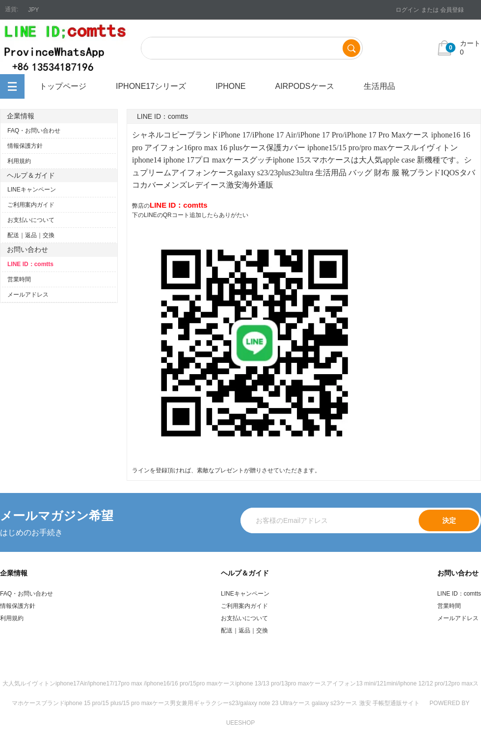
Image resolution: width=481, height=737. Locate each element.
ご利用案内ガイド (30, 204)
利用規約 (19, 161)
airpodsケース (304, 86)
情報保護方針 (25, 145)
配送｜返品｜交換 (30, 235)
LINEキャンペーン (31, 189)
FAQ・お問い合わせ (33, 130)
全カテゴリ (12, 86)
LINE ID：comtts (30, 264)
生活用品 (379, 86)
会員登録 (452, 9)
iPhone (230, 86)
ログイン (407, 9)
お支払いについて (30, 220)
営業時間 (19, 279)
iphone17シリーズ (151, 86)
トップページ (62, 86)
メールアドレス (28, 294)
